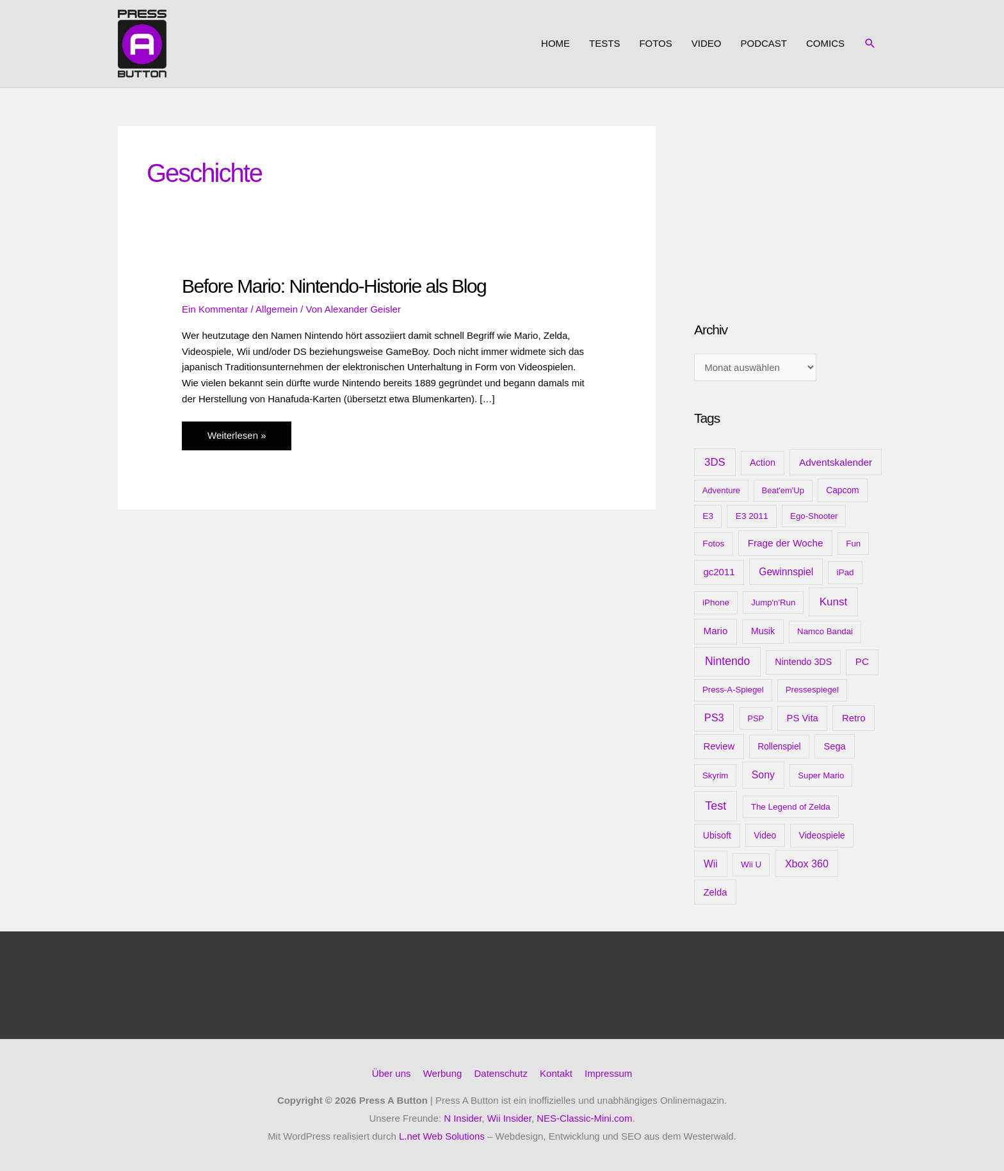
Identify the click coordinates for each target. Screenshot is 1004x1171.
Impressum (608, 1073)
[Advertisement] (790, 206)
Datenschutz (501, 1073)
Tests (604, 43)
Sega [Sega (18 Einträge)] (834, 746)
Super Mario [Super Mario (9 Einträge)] (821, 775)
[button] (870, 43)
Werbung (442, 1073)
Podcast (763, 43)
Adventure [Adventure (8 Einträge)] (721, 490)
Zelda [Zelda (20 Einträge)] (715, 892)
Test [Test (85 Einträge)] (715, 805)
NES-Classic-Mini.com (584, 1118)
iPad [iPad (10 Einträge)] (845, 572)
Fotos (655, 43)
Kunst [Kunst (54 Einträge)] (834, 602)
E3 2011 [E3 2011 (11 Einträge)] (752, 516)
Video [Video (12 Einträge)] (765, 835)
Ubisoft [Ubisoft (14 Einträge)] (717, 835)
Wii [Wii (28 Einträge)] (711, 863)
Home (555, 43)
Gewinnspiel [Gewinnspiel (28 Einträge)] (786, 571)
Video (707, 43)
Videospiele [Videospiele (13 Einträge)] (821, 835)
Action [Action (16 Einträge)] (762, 462)
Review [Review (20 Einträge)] (718, 746)
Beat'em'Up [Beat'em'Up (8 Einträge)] (783, 490)
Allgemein (276, 309)
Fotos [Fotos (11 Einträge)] (713, 543)
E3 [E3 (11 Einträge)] (707, 516)
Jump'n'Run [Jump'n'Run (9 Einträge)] (773, 602)
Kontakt (556, 1073)
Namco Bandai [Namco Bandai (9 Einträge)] (825, 631)
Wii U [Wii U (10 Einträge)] (751, 864)
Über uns (391, 1073)
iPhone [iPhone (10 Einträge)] (715, 602)
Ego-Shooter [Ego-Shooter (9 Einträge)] (814, 516)
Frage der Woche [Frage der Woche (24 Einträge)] (785, 542)
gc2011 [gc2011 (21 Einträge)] (718, 571)
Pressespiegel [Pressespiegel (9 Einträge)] (812, 689)
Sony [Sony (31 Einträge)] (763, 774)
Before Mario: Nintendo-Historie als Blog (334, 286)
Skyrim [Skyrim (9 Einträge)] (715, 775)
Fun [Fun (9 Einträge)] (853, 543)
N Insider (463, 1118)
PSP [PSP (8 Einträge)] (755, 718)
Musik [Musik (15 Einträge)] (763, 631)
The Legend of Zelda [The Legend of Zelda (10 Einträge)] (790, 807)
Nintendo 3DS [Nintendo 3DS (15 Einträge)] (803, 662)
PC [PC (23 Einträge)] (862, 661)
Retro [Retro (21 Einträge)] (854, 717)
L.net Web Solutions (442, 1136)
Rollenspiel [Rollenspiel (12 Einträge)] (779, 746)
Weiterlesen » (236, 438)
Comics (825, 43)
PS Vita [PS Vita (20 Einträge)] (802, 718)
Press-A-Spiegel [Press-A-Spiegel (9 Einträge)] (733, 689)
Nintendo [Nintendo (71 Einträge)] (727, 661)
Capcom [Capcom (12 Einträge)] (842, 490)
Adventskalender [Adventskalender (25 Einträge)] (835, 462)
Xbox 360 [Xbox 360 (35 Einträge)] (807, 863)
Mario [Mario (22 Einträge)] (716, 630)
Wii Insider (509, 1118)
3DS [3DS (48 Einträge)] (714, 462)
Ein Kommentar (215, 309)
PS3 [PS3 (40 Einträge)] (714, 717)
